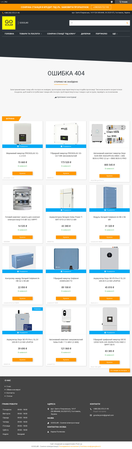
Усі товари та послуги (118, 370)
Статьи (9, 396)
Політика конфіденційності (90, 446)
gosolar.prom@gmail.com (103, 415)
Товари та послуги (29, 34)
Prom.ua (79, 444)
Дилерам (85, 34)
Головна (9, 34)
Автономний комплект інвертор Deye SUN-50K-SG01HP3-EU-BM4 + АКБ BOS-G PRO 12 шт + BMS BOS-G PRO (109, 155)
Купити (22, 173)
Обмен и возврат (13, 390)
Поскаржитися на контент (69, 446)
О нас (8, 386)
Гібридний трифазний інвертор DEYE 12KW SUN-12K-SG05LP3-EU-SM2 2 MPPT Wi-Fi (109, 342)
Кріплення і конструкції (66, 97)
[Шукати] (127, 23)
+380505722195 (101, 7)
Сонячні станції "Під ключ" (61, 34)
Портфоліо (101, 34)
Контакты (10, 393)
